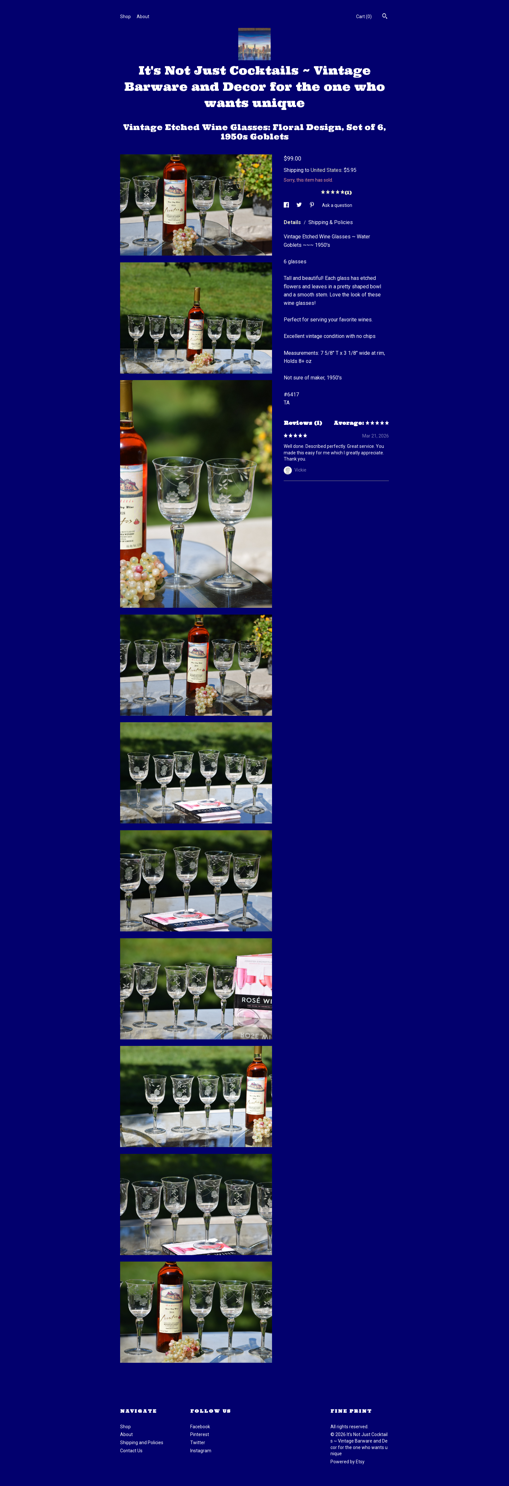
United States (326, 170)
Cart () (364, 16)
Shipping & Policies (330, 222)
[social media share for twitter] (299, 205)
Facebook (200, 1426)
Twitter (197, 1442)
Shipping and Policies (141, 1442)
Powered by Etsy (347, 1461)
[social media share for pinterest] (312, 205)
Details (293, 222)
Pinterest (199, 1434)
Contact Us (131, 1450)
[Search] (384, 16)
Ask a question (337, 205)
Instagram (200, 1450)
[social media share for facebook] (287, 205)
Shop (125, 16)
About (143, 16)
